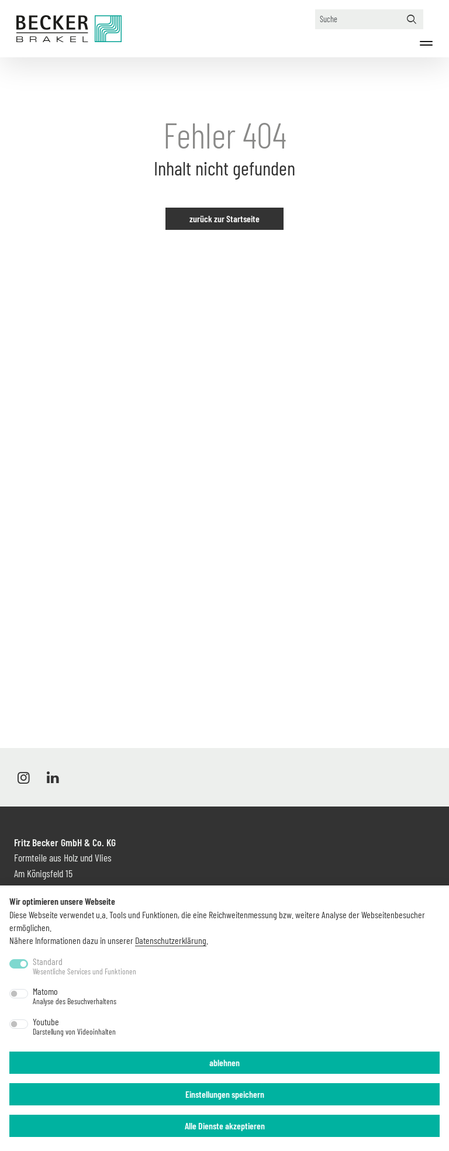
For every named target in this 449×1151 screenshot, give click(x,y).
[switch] (18, 993)
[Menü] (426, 43)
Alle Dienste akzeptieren (225, 1125)
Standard (84, 966)
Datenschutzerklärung (170, 940)
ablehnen (224, 1062)
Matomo (74, 996)
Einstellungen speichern (224, 1094)
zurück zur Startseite (224, 218)
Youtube (74, 1026)
